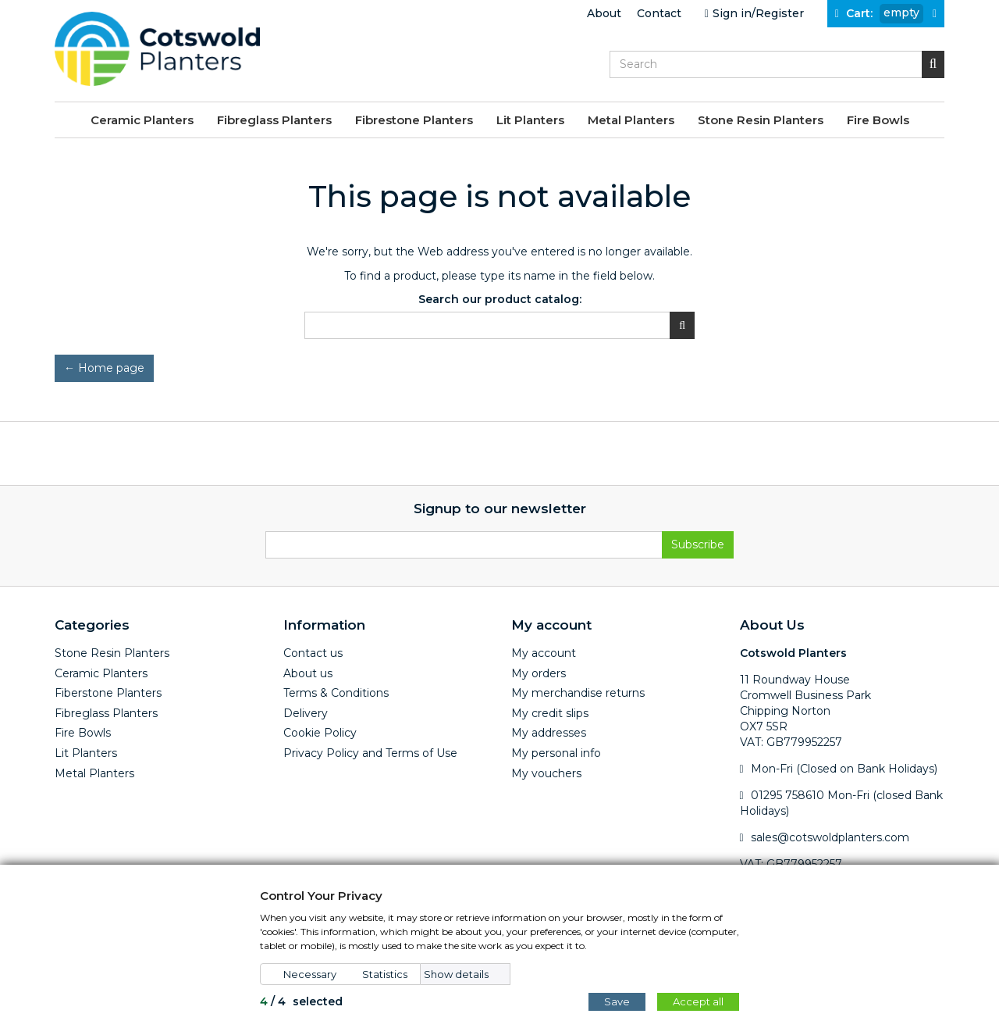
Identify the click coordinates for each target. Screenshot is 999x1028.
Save (617, 1001)
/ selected (301, 1001)
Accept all (698, 1001)
